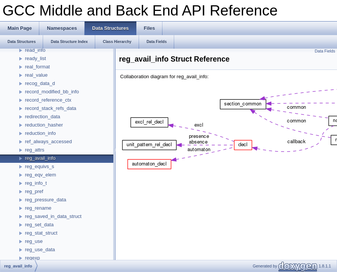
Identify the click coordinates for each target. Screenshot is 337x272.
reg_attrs (34, 150)
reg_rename (38, 208)
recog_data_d (40, 83)
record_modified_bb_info (52, 91)
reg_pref (34, 191)
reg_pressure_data (45, 199)
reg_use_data (40, 249)
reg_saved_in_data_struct (53, 216)
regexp (32, 258)
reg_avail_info (40, 158)
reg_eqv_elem (40, 175)
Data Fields (325, 51)
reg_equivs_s (39, 166)
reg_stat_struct (41, 233)
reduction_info (40, 133)
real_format (37, 67)
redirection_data (42, 116)
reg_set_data (39, 224)
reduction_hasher (44, 125)
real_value (36, 75)
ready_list (35, 58)
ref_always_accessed (48, 141)
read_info (35, 50)
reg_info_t (36, 183)
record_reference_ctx (48, 100)
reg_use (34, 241)
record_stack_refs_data (50, 108)
